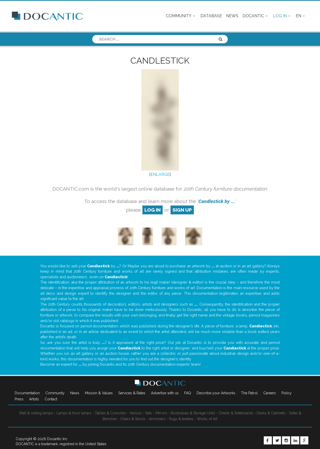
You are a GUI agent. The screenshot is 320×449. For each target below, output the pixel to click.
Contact (51, 399)
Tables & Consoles (110, 413)
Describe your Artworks (216, 393)
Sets (148, 413)
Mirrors (161, 413)
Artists (34, 399)
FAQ (187, 393)
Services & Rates (131, 393)
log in (152, 210)
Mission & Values (99, 393)
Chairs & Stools (132, 419)
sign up (182, 210)
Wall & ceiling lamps (36, 413)
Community (55, 393)
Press (19, 399)
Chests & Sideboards (236, 413)
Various (135, 413)
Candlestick (160, 60)
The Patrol (249, 393)
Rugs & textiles (181, 419)
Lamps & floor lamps (74, 413)
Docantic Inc (57, 439)
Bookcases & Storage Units (193, 413)
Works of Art (207, 419)
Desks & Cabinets (271, 413)
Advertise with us (165, 393)
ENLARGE (160, 174)
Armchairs (157, 419)
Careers (269, 393)
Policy (286, 393)
